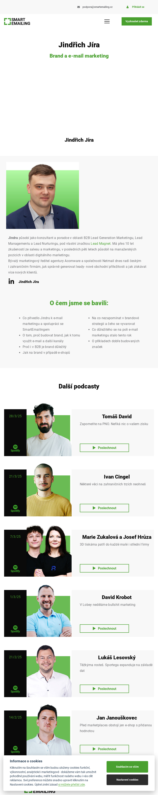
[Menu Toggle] (108, 21)
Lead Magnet (100, 244)
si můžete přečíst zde (71, 784)
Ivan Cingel (117, 477)
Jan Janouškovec (116, 718)
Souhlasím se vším (127, 766)
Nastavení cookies (127, 779)
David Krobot (117, 597)
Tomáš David (117, 417)
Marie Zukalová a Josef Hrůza (116, 537)
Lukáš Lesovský (117, 658)
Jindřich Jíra (29, 282)
